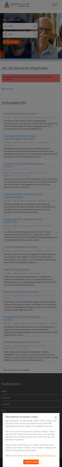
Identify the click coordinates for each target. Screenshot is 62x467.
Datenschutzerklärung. (45, 455)
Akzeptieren (32, 461)
